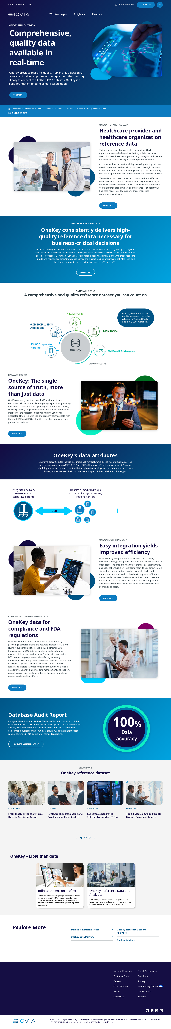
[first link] (26, 793)
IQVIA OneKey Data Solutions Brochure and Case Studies (65, 815)
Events (117, 991)
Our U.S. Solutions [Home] (44, 109)
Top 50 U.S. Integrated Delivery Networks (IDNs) (102, 815)
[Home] (10, 108)
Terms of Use (144, 991)
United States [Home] (29, 109)
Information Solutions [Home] (75, 109)
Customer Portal (122, 976)
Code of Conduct (121, 986)
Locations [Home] (17, 109)
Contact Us (119, 996)
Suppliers (143, 976)
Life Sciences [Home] (58, 109)
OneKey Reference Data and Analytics (109, 892)
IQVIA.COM (12, 5)
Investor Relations (123, 971)
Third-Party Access (147, 971)
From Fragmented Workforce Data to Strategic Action (25, 815)
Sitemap (142, 996)
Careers (117, 981)
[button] (77, 838)
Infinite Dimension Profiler (57, 890)
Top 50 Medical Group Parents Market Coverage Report (143, 815)
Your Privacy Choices (148, 986)
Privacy (141, 981)
